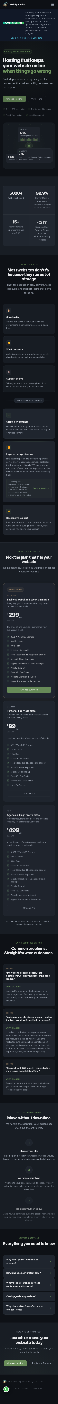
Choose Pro (29, 910)
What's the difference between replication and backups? (23, 1286)
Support (25, 1388)
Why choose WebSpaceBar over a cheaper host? (24, 1309)
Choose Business (29, 692)
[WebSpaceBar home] (14, 4)
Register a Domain (41, 1364)
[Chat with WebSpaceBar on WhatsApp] (6, 1389)
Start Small (29, 795)
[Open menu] (53, 5)
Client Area (37, 1388)
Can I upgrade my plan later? (21, 1297)
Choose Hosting (15, 1364)
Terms (16, 1388)
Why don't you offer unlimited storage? (22, 1262)
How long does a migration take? (23, 1274)
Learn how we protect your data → (28, 38)
